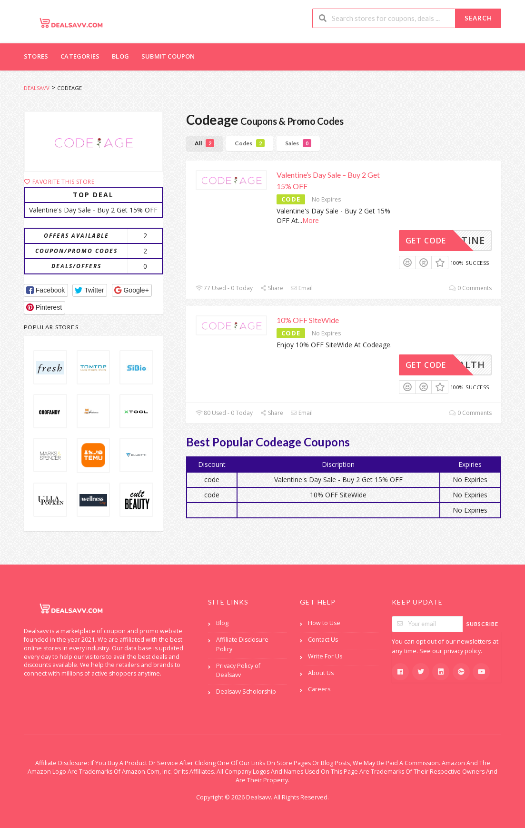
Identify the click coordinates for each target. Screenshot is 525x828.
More (310, 220)
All (204, 143)
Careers (319, 689)
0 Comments (470, 288)
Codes (250, 143)
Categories (79, 56)
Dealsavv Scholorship (246, 691)
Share (271, 288)
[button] (46, 290)
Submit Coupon (168, 56)
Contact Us (323, 640)
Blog (120, 56)
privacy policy (462, 651)
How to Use (324, 623)
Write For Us (325, 656)
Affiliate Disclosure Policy (242, 644)
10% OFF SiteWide (308, 319)
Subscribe (482, 624)
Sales (298, 143)
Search (478, 18)
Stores (36, 56)
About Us (321, 673)
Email (301, 288)
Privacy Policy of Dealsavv (238, 670)
